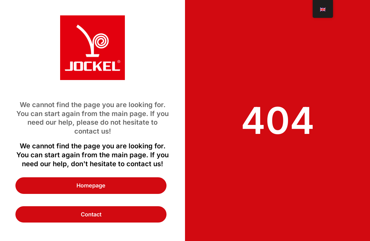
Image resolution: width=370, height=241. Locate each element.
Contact (91, 214)
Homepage (90, 185)
